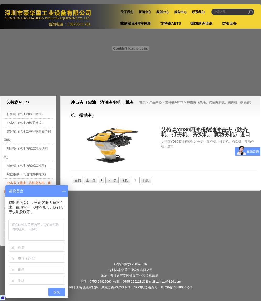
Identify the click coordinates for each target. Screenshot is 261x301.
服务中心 (180, 12)
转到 (146, 180)
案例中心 (162, 12)
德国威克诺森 (201, 23)
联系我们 (198, 12)
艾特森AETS (170, 23)
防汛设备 (229, 23)
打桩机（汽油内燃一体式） (26, 114)
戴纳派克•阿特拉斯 (135, 23)
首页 (142, 102)
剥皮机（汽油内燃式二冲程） (27, 165)
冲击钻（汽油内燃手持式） (26, 123)
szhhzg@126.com (168, 281)
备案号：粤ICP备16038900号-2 (170, 287)
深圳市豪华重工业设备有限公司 (53, 16)
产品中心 (155, 102)
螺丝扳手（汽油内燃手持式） (27, 174)
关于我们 (127, 12)
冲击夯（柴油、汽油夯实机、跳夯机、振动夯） (220, 102)
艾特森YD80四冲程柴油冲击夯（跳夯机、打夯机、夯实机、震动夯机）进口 (205, 132)
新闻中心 (145, 12)
